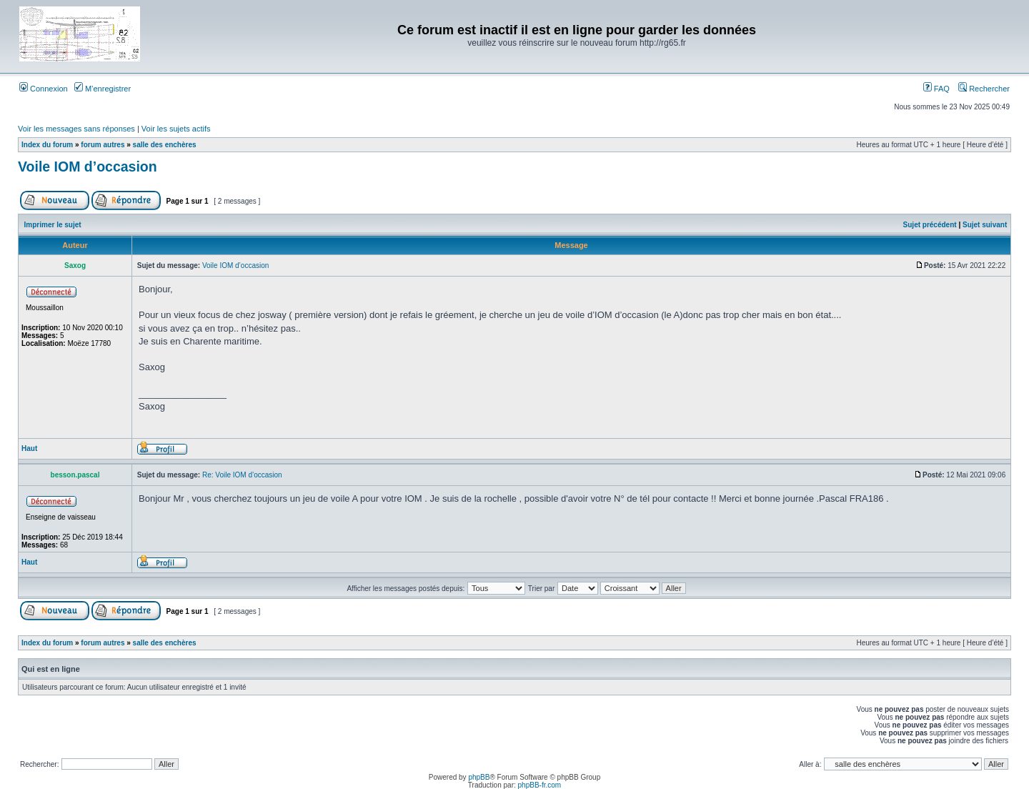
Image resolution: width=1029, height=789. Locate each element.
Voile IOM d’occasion (87, 166)
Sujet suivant (985, 225)
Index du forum (47, 145)
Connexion (43, 88)
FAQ (936, 88)
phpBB (478, 777)
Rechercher (984, 88)
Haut (29, 448)
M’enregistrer (102, 88)
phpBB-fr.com (540, 785)
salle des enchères (165, 145)
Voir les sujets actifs (176, 128)
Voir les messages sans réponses (76, 128)
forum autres (102, 145)
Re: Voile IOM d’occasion (242, 475)
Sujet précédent (930, 225)
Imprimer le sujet (52, 225)
